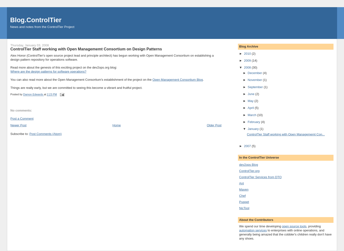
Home (117, 125)
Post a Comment (22, 118)
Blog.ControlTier (36, 20)
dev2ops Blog (248, 164)
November (255, 80)
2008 (248, 67)
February (254, 122)
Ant (241, 183)
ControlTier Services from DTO (260, 177)
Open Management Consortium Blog (177, 79)
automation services (253, 230)
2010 (248, 53)
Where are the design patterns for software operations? (48, 71)
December (255, 73)
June (251, 94)
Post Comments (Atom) (45, 134)
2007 (248, 146)
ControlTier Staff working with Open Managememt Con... (286, 134)
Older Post (214, 125)
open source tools (294, 226)
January (254, 129)
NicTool (244, 208)
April (251, 108)
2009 (248, 60)
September (256, 87)
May (251, 101)
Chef (242, 196)
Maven (243, 189)
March (252, 115)
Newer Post (19, 125)
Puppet (244, 202)
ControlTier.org (249, 171)
